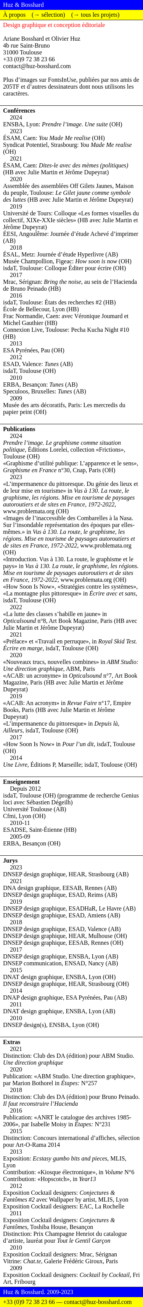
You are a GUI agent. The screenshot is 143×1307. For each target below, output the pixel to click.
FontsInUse (62, 79)
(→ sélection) (48, 14)
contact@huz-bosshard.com (37, 66)
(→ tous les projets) (95, 14)
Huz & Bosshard (23, 5)
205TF (11, 86)
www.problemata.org (29, 511)
